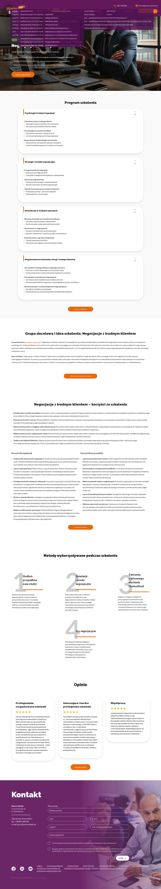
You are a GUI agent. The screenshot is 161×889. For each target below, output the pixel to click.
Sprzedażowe (20, 31)
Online (14, 40)
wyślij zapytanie (23, 74)
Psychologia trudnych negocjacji (80, 113)
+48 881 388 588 (22, 821)
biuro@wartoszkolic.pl (26, 824)
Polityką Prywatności (102, 851)
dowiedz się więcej (80, 527)
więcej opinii (80, 767)
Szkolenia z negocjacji (33, 31)
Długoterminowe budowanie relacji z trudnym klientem (80, 259)
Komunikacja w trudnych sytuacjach (80, 210)
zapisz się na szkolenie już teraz (80, 376)
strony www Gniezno (40, 878)
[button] (17, 11)
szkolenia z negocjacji (33, 342)
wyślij (123, 858)
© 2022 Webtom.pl (27, 878)
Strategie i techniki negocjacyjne (80, 162)
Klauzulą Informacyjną (84, 851)
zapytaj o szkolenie (80, 309)
